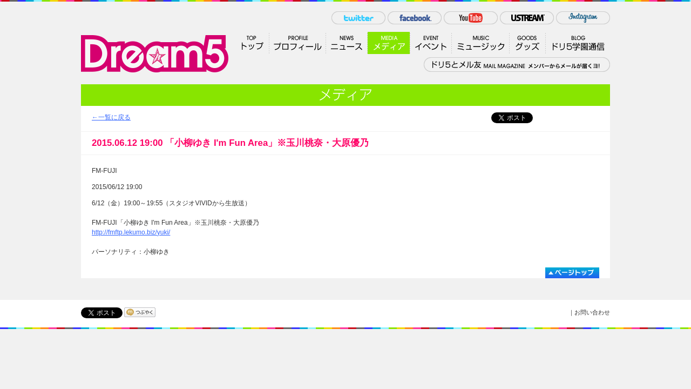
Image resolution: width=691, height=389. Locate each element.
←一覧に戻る (111, 117)
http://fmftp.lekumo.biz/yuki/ (131, 232)
